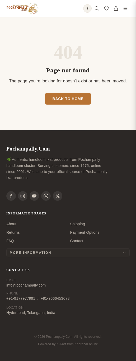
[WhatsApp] (46, 196)
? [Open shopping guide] (87, 8)
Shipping (77, 224)
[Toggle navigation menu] (125, 8)
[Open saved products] (106, 8)
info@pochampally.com (26, 285)
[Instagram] (22, 196)
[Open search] (97, 8)
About (11, 224)
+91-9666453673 (55, 298)
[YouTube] (34, 196)
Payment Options (85, 232)
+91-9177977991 (20, 298)
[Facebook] (11, 196)
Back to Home (68, 99)
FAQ (10, 241)
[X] (57, 196)
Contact (76, 241)
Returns (13, 232)
